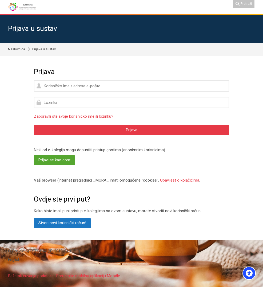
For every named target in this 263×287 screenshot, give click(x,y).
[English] (14, 260)
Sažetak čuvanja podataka (31, 275)
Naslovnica (16, 49)
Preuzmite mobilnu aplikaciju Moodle (88, 275)
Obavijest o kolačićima (179, 180)
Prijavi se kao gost (54, 160)
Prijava (131, 130)
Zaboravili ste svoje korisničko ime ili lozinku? (73, 116)
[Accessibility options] (249, 273)
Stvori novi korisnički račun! (62, 222)
